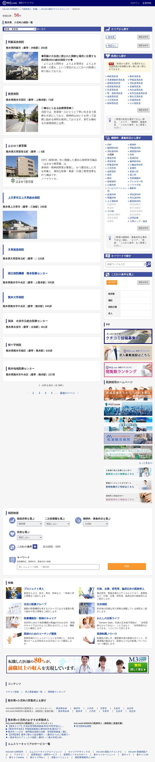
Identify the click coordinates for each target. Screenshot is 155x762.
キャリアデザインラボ (79, 751)
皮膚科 (133, 168)
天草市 (103, 708)
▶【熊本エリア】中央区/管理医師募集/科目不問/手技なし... (35, 726)
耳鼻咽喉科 (135, 178)
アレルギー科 (136, 181)
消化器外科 (135, 194)
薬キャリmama (16, 757)
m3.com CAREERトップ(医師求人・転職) (20, 9)
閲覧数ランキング (56, 691)
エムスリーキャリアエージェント (45, 751)
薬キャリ (126, 754)
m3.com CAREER (14, 751)
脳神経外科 (135, 161)
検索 (127, 566)
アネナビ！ (19, 754)
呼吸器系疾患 (136, 80)
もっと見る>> (145, 463)
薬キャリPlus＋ (37, 757)
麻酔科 (133, 188)
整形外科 (111, 158)
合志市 (130, 708)
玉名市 (117, 708)
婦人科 (133, 174)
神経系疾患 (112, 76)
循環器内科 (135, 151)
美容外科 (111, 161)
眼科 (109, 178)
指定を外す (143, 37)
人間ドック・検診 (138, 221)
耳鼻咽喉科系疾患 (116, 80)
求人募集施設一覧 (33, 691)
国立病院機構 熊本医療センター (28, 273)
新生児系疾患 (136, 96)
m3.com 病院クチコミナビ (109, 751)
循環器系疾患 (113, 83)
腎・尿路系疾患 (115, 93)
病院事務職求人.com (85, 757)
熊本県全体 (61, 708)
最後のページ (67, 393)
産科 (109, 174)
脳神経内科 (112, 148)
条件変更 (112, 282)
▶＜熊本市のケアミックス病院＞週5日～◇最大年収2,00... (34, 737)
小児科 (110, 154)
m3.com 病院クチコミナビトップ (55, 9)
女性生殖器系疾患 (138, 93)
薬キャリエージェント (105, 754)
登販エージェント (60, 757)
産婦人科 (134, 171)
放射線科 (111, 181)
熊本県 (111, 37)
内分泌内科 (135, 197)
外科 (132, 154)
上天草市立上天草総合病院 (24, 197)
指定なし (112, 45)
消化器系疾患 (136, 83)
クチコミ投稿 (12, 691)
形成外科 (134, 158)
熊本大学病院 (16, 297)
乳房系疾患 (112, 90)
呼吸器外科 (112, 164)
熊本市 (77, 708)
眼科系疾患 (135, 76)
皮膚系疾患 (135, 86)
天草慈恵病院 (16, 249)
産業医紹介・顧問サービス (44, 754)
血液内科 (111, 194)
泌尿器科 (111, 171)
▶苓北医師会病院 (82, 726)
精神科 (133, 144)
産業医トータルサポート (76, 754)
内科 (109, 144)
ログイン (135, 3)
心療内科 (111, 185)
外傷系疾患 (135, 100)
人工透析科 (112, 201)
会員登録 (147, 3)
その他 (110, 211)
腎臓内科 (111, 197)
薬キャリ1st (142, 754)
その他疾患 (135, 103)
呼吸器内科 (135, 148)
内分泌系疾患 (136, 90)
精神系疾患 (112, 103)
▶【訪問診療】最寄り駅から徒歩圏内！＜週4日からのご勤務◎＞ (38, 734)
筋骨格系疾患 (113, 86)
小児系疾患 (112, 100)
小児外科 (111, 168)
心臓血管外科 (136, 164)
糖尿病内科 (135, 201)
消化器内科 (112, 151)
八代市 (90, 708)
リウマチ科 (135, 185)
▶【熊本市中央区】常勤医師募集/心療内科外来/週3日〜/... (34, 729)
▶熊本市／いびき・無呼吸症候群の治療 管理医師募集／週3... (37, 731)
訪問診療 (134, 218)
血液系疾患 (112, 96)
